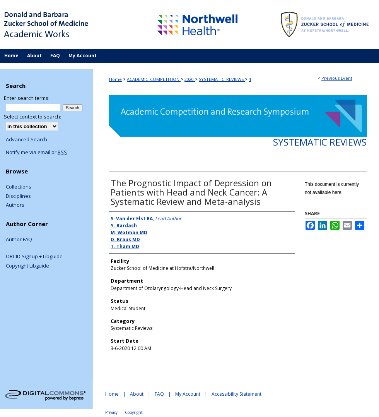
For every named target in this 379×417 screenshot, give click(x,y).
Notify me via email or (36, 152)
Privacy (111, 412)
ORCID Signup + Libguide (34, 257)
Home (115, 79)
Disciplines (18, 196)
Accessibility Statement (236, 394)
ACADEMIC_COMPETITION (154, 79)
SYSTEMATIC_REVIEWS (222, 79)
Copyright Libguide (27, 266)
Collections (18, 187)
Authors (15, 205)
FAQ (159, 394)
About (136, 394)
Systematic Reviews (320, 142)
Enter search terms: (27, 97)
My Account (187, 394)
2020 (189, 79)
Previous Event (336, 78)
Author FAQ (19, 240)
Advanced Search (26, 139)
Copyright (134, 412)
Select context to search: (32, 116)
